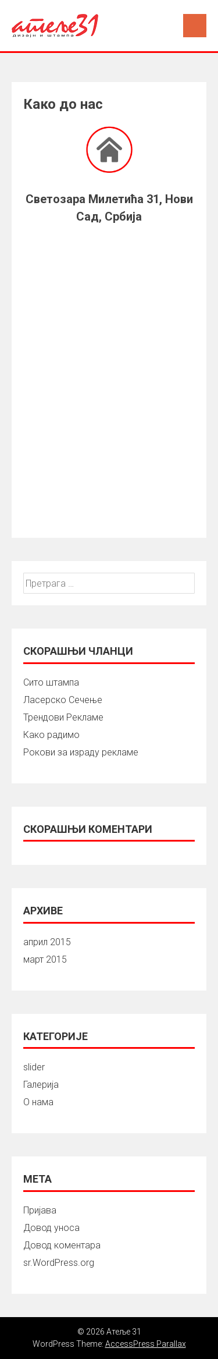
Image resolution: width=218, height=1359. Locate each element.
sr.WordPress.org (58, 1262)
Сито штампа (51, 682)
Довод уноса (51, 1227)
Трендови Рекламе (63, 717)
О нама (38, 1102)
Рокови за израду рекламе (80, 752)
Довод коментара (62, 1245)
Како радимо (51, 734)
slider (34, 1067)
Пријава (39, 1210)
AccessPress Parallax (145, 1344)
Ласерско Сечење (62, 699)
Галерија (41, 1084)
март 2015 (45, 959)
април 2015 (47, 942)
